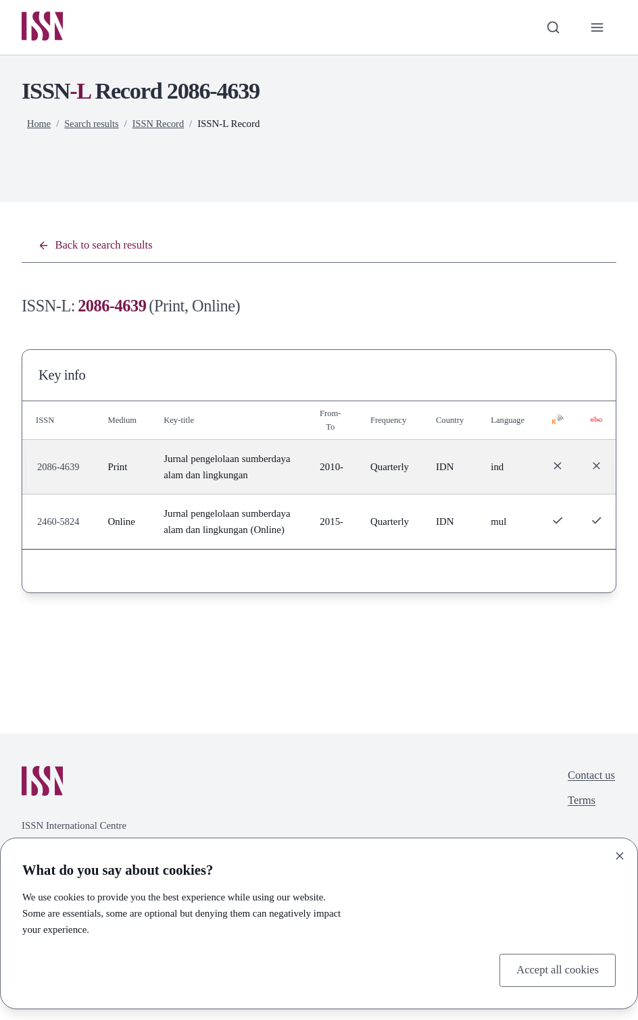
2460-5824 (58, 548)
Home (39, 125)
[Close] (620, 854)
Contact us (590, 811)
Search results (93, 125)
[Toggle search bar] (551, 28)
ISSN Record (162, 125)
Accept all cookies (555, 969)
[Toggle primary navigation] (596, 28)
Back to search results (98, 247)
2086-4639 (58, 477)
